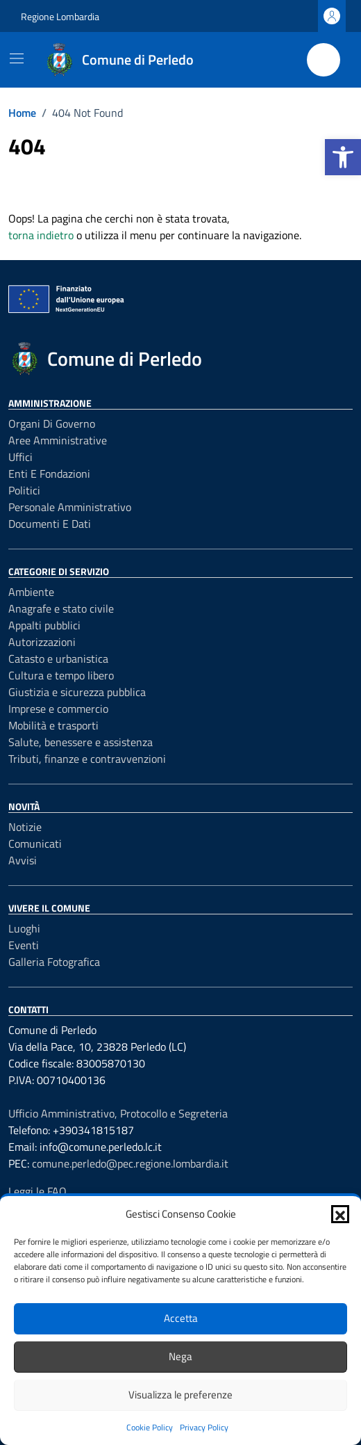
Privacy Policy (204, 1427)
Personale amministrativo (69, 507)
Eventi (23, 945)
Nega (180, 1356)
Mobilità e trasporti (53, 725)
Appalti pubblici (44, 625)
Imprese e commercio (58, 708)
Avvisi (22, 860)
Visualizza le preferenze (180, 1395)
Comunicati (35, 843)
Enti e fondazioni (49, 473)
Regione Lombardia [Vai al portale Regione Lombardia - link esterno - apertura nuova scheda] (60, 16)
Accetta (181, 1318)
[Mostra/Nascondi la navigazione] (16, 58)
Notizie (25, 826)
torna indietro (41, 235)
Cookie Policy (149, 1427)
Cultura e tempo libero (61, 675)
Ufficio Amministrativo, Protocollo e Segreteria (118, 1113)
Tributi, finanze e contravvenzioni (87, 758)
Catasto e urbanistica (58, 658)
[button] (343, 157)
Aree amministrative (57, 440)
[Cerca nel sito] (323, 59)
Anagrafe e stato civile (61, 608)
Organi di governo (51, 423)
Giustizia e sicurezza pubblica (77, 692)
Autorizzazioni (42, 641)
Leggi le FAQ (37, 1191)
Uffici (20, 457)
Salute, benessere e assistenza (80, 742)
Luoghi (24, 928)
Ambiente (31, 591)
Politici (24, 490)
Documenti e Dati (49, 523)
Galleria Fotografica (54, 961)
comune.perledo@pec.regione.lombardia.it (130, 1163)
